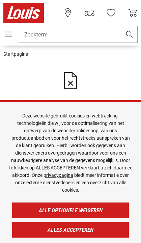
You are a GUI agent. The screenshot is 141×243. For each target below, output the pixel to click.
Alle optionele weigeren (71, 210)
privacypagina (58, 175)
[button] (129, 34)
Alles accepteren (70, 229)
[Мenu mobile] (8, 34)
